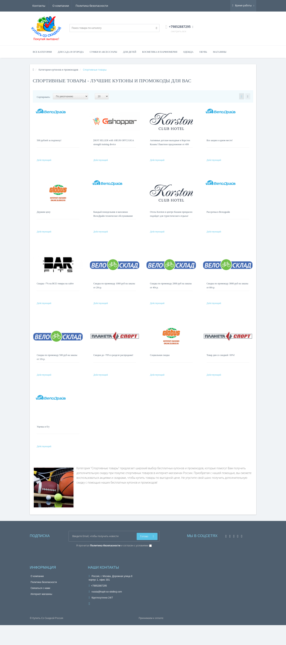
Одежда (188, 52)
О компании (40, 6)
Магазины (219, 52)
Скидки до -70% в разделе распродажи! (113, 367)
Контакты (102, 6)
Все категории (42, 52)
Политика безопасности (72, 6)
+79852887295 (98, 605)
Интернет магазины (41, 614)
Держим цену (43, 216)
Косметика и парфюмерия (159, 52)
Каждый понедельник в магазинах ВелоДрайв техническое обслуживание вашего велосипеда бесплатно (113, 220)
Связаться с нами (40, 608)
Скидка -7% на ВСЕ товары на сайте (55, 291)
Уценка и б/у (43, 442)
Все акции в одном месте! (220, 140)
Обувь (203, 52)
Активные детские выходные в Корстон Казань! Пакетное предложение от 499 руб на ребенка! (170, 144)
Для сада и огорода (71, 52)
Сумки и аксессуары (103, 52)
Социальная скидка (160, 367)
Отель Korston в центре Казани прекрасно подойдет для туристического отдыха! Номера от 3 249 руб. (171, 220)
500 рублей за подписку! (49, 140)
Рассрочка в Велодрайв (218, 216)
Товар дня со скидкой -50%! (221, 367)
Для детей (129, 52)
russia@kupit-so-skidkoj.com (105, 611)
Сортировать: (43, 97)
